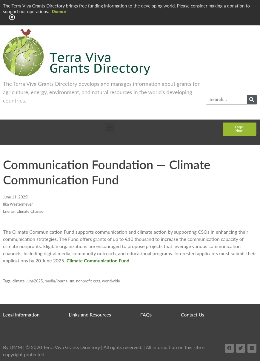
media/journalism (59, 281)
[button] (110, 127)
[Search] (252, 99)
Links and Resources (90, 314)
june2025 (35, 281)
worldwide (111, 281)
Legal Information (21, 314)
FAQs (146, 314)
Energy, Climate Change (23, 211)
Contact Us (192, 314)
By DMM (12, 347)
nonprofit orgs (88, 281)
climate (19, 281)
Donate (59, 11)
